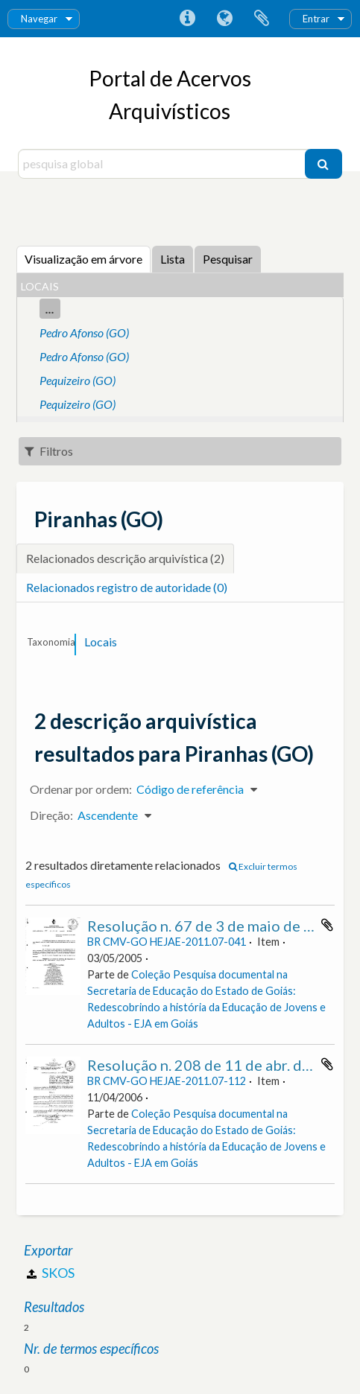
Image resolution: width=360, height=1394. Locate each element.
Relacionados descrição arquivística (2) (125, 558)
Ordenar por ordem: (81, 789)
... (49, 309)
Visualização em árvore (83, 259)
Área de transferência (261, 18)
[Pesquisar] (323, 164)
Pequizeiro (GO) (78, 380)
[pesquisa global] (163, 164)
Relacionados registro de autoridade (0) (126, 587)
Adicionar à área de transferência (327, 924)
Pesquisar (228, 259)
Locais (100, 641)
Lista (172, 259)
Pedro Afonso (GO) (84, 332)
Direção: (51, 815)
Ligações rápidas (187, 18)
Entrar (316, 19)
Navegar (39, 19)
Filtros (49, 451)
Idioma (224, 18)
